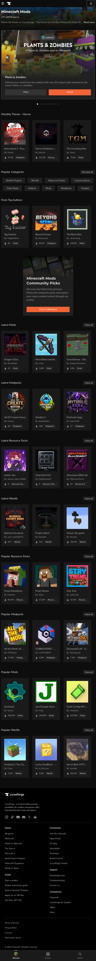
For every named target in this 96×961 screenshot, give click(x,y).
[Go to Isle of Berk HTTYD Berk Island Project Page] (77, 757)
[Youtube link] (18, 817)
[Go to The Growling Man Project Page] (77, 141)
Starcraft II (10, 853)
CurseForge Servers (59, 863)
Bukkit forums (56, 858)
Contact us (55, 885)
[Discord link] (24, 817)
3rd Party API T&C (13, 900)
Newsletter (55, 849)
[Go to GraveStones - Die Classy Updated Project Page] (77, 352)
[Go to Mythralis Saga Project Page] (77, 410)
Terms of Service (12, 923)
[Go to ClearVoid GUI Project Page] (46, 467)
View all (89, 325)
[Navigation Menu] (2, 4)
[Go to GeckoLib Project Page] (15, 699)
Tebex (52, 907)
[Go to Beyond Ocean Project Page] (46, 227)
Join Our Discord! (58, 834)
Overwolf (54, 898)
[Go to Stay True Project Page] (77, 583)
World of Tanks (12, 868)
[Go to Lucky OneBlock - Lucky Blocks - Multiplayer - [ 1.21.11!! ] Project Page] (46, 757)
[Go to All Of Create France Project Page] (15, 410)
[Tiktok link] (12, 817)
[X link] (29, 817)
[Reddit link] (35, 817)
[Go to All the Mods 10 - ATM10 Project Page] (15, 641)
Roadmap (54, 853)
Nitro (52, 912)
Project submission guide (16, 885)
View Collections (48, 309)
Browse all (87, 172)
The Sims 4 (10, 849)
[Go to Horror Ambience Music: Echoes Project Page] (46, 141)
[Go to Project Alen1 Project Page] (46, 525)
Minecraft (9, 839)
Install (70, 92)
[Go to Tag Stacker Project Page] (15, 227)
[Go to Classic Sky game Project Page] (77, 525)
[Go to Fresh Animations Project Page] (15, 583)
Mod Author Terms (13, 938)
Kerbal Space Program (15, 858)
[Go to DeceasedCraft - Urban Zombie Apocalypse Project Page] (77, 641)
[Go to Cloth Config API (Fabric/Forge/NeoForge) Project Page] (77, 699)
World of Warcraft (13, 844)
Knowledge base (57, 875)
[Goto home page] (9, 3)
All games (9, 834)
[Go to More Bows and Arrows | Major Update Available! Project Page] (46, 352)
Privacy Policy (11, 928)
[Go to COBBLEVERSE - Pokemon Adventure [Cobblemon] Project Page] (46, 641)
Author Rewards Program (16, 890)
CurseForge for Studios (60, 902)
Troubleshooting (57, 880)
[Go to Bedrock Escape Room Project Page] (15, 525)
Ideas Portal (55, 839)
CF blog (53, 844)
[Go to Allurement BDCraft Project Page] (77, 467)
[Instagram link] (6, 817)
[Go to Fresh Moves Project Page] (46, 583)
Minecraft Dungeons (14, 863)
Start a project (11, 880)
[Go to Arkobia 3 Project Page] (46, 410)
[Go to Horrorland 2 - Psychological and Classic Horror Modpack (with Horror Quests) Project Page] (15, 141)
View (25, 92)
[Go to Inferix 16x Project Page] (15, 467)
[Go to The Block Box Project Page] (77, 227)
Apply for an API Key (14, 895)
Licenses (8, 933)
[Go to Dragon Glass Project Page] (15, 352)
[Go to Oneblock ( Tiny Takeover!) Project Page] (15, 757)
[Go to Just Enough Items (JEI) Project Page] (46, 699)
